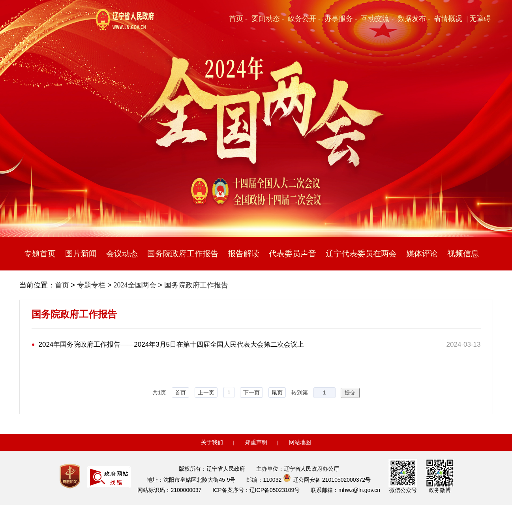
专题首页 (40, 253)
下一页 (251, 392)
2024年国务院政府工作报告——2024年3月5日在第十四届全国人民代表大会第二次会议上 (171, 344)
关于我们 (212, 442)
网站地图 (300, 442)
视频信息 (463, 253)
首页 (62, 285)
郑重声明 (256, 442)
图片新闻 (81, 253)
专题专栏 (91, 285)
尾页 (277, 392)
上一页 (206, 392)
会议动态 (122, 253)
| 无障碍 (478, 19)
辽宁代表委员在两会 (361, 253)
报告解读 (243, 253)
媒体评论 (422, 253)
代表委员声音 (292, 253)
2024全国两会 (135, 285)
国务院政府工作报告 (182, 253)
